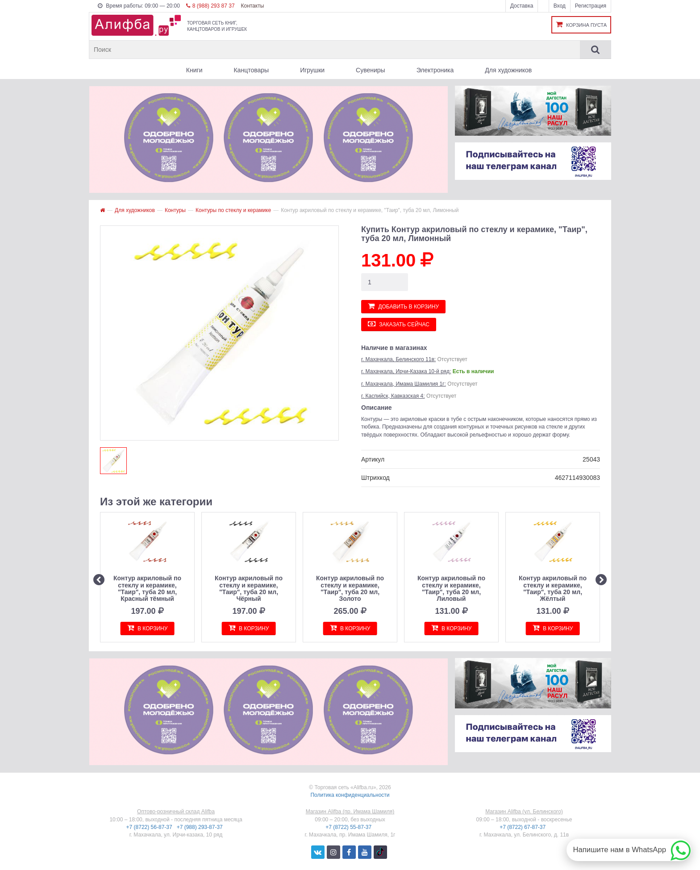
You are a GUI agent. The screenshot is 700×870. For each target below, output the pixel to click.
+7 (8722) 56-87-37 (150, 827)
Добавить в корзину (403, 306)
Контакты (252, 6)
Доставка (521, 6)
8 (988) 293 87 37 (210, 6)
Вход (560, 6)
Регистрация (590, 6)
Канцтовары (251, 70)
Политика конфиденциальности (349, 795)
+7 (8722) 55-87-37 (349, 827)
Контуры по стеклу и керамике (233, 210)
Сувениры (370, 70)
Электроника (435, 70)
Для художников (508, 70)
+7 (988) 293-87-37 (200, 827)
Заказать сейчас (398, 324)
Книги (194, 70)
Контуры (175, 210)
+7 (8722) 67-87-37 (523, 827)
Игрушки (312, 70)
